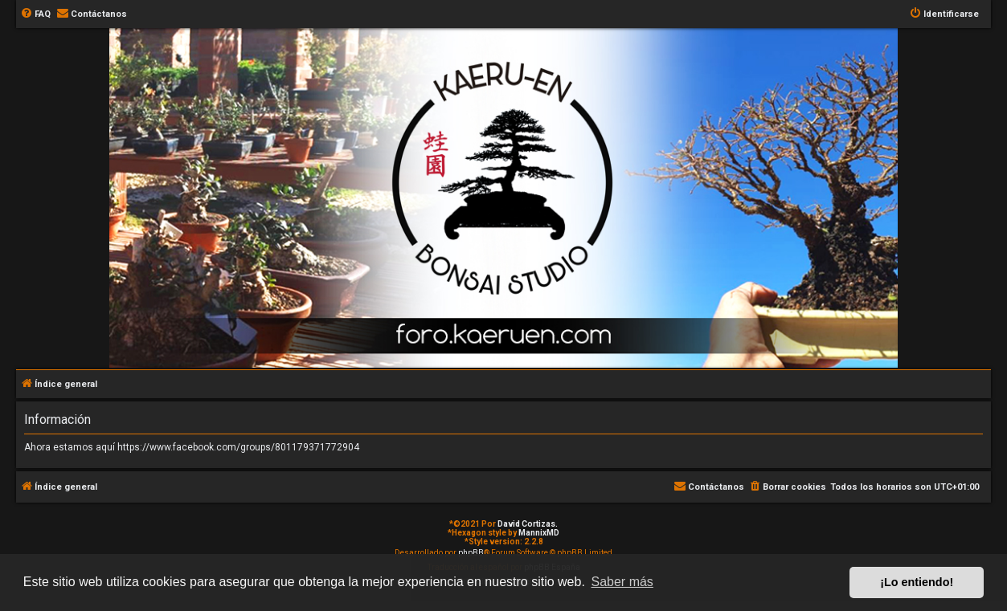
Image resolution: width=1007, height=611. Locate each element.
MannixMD (538, 532)
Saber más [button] (622, 582)
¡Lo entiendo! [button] (916, 582)
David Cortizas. (527, 523)
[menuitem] (35, 14)
